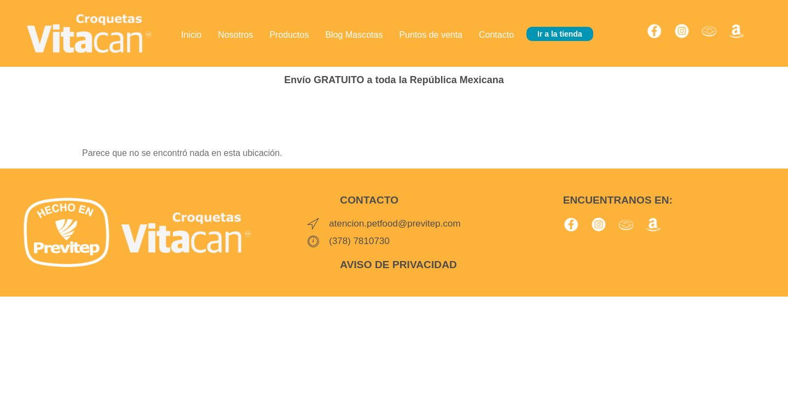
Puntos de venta (430, 33)
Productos (289, 33)
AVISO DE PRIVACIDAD (398, 264)
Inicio (191, 33)
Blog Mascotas (354, 33)
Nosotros (235, 33)
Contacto (496, 33)
